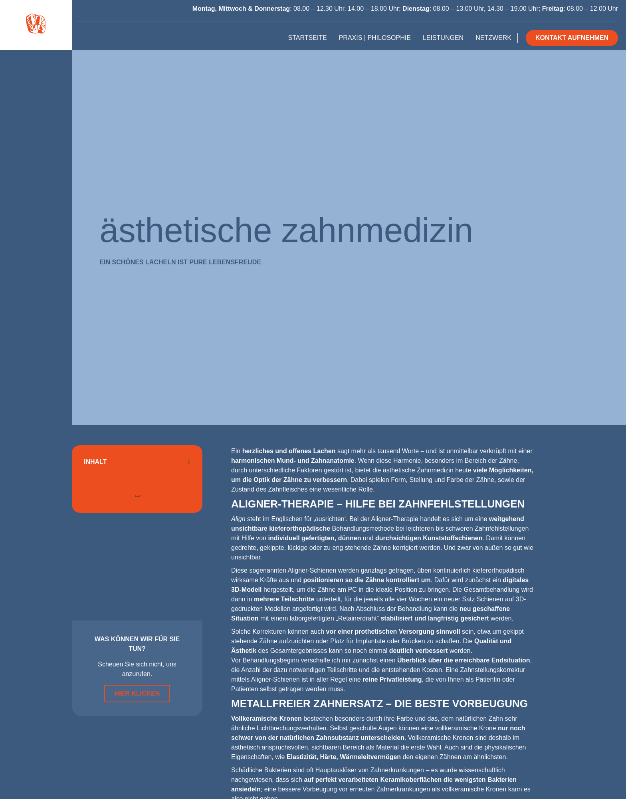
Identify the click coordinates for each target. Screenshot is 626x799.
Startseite (307, 37)
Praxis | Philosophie (375, 37)
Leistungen (443, 37)
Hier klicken (137, 693)
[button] (189, 462)
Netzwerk (493, 37)
